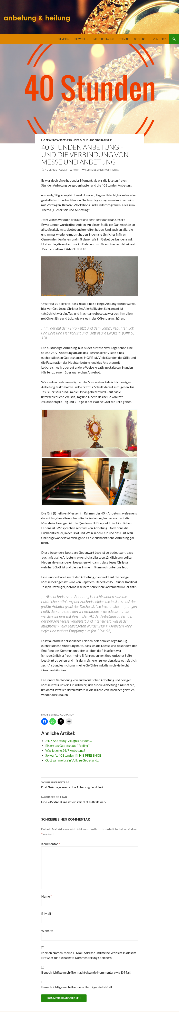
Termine (124, 39)
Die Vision (63, 39)
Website (47, 931)
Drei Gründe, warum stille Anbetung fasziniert (89, 784)
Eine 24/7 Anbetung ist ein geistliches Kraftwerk (89, 799)
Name (46, 896)
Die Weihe (79, 39)
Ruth (76, 169)
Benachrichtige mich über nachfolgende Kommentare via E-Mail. (86, 972)
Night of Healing (103, 39)
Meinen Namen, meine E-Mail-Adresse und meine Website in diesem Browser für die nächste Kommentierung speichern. (88, 955)
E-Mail (47, 913)
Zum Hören (160, 39)
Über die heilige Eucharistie (92, 140)
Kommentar (50, 844)
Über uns (139, 39)
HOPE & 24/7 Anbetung (56, 140)
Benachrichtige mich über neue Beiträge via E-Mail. (76, 987)
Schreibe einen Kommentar (102, 169)
